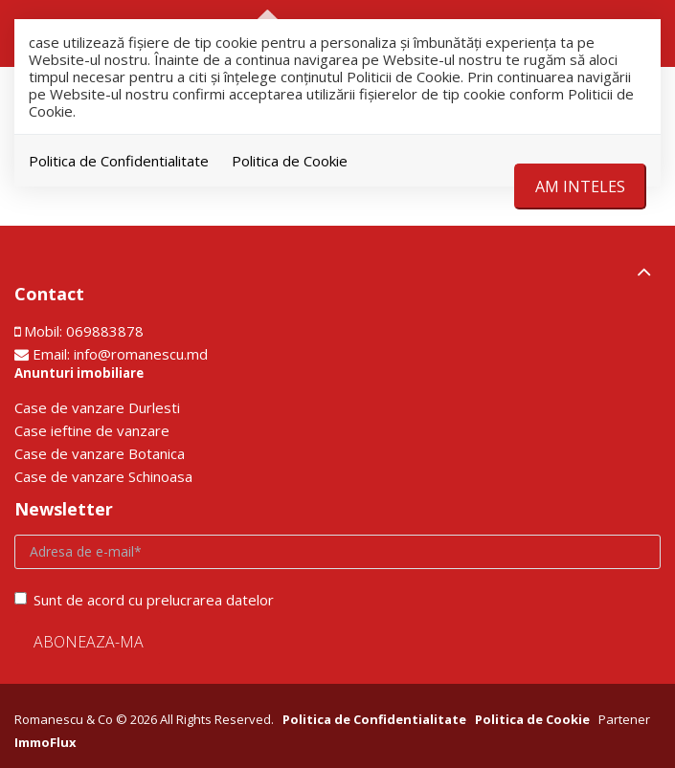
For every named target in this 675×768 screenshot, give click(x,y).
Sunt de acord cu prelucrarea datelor (144, 599)
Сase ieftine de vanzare (91, 430)
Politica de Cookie (290, 160)
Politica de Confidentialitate (119, 160)
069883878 (105, 330)
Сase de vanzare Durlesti (97, 407)
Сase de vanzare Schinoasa (103, 476)
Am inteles (580, 186)
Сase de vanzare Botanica (99, 453)
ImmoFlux (45, 742)
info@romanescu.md (141, 353)
